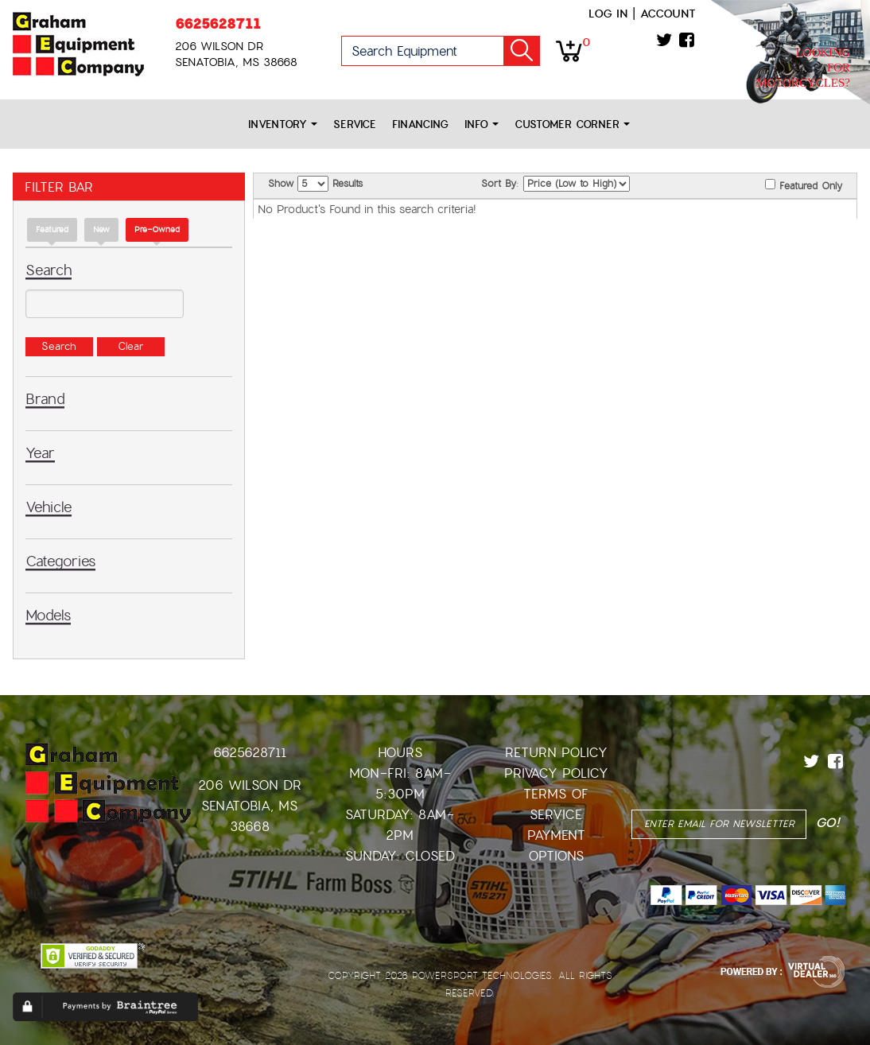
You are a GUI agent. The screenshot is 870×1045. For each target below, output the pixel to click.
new (101, 229)
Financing (420, 124)
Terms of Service (555, 804)
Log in (607, 13)
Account (668, 13)
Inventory (282, 124)
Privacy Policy (556, 773)
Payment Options (556, 845)
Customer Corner (572, 124)
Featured (52, 229)
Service (354, 124)
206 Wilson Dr (249, 785)
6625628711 (218, 23)
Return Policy (556, 752)
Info (481, 124)
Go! (521, 51)
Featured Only (803, 185)
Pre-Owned (157, 229)
